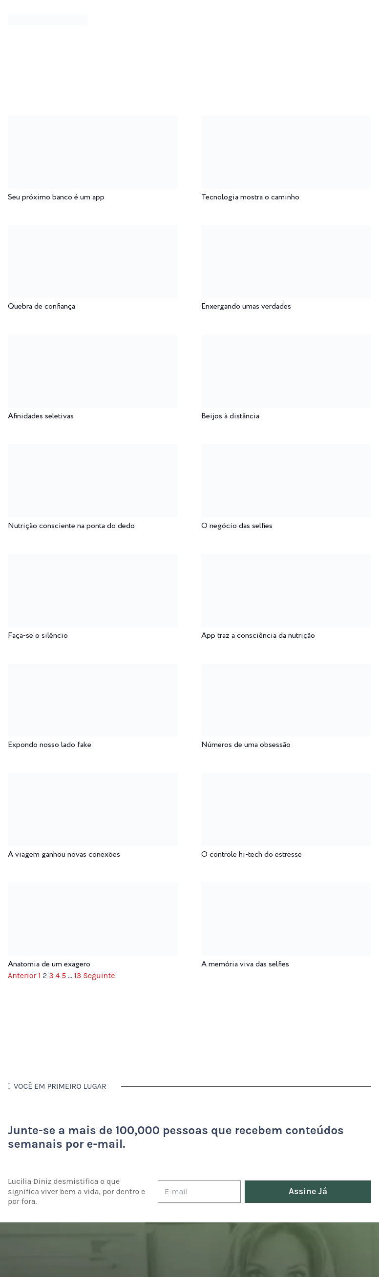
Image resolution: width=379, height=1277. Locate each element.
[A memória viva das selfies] (286, 889)
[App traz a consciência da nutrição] (286, 560)
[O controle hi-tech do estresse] (286, 779)
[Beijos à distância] (286, 341)
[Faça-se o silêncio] (93, 560)
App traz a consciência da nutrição (258, 635)
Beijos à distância (230, 416)
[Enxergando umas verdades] (286, 231)
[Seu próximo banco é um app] (93, 122)
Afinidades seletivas (41, 416)
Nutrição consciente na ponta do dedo (71, 525)
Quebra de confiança (41, 306)
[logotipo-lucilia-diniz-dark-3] (47, 20)
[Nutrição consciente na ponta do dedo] (93, 450)
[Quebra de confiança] (93, 231)
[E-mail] (199, 1191)
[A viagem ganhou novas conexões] (93, 779)
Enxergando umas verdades (246, 306)
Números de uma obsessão (246, 744)
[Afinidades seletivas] (93, 341)
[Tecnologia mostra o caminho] (286, 122)
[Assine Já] (308, 1191)
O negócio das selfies (237, 525)
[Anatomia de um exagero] (93, 889)
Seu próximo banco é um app (56, 197)
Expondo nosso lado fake (49, 744)
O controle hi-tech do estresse (251, 854)
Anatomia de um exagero (49, 964)
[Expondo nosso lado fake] (93, 670)
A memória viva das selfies (245, 964)
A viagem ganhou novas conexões (64, 854)
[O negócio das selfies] (286, 450)
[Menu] (113, 19)
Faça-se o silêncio (38, 635)
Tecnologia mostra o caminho (250, 197)
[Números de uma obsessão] (286, 670)
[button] (364, 20)
